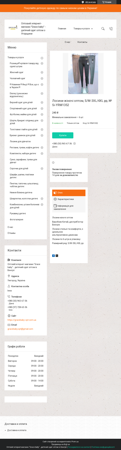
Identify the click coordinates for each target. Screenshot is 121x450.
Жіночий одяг (16, 72)
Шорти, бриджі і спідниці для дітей (24, 122)
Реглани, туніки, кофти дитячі (24, 147)
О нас (67, 42)
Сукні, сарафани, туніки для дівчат (23, 161)
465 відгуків (90, 2)
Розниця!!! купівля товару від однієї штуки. (24, 65)
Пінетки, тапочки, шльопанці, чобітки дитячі (24, 185)
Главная (62, 28)
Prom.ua (75, 442)
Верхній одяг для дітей (21, 102)
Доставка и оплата (16, 430)
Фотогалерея (16, 219)
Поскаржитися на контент (79, 447)
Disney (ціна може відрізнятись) (19, 95)
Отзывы (11, 233)
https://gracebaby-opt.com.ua (22, 320)
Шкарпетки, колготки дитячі (24, 198)
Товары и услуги (82, 28)
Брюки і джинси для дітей (22, 135)
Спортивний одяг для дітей (23, 108)
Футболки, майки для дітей (23, 114)
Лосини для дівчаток (20, 141)
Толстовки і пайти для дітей (23, 129)
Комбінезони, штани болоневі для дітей (24, 206)
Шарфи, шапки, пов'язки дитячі (22, 176)
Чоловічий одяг (17, 78)
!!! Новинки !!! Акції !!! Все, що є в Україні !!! (24, 86)
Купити (62, 135)
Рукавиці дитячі (18, 213)
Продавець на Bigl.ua (60, 444)
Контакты (82, 42)
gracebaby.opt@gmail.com (20, 329)
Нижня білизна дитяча (21, 192)
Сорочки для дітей (19, 168)
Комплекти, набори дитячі (23, 153)
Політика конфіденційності (103, 447)
